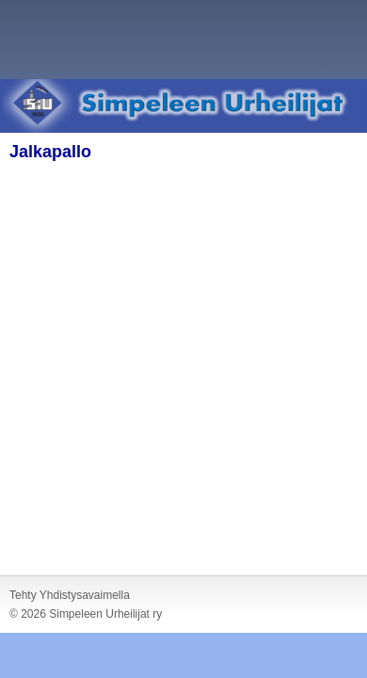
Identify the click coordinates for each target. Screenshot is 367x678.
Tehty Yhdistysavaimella (69, 595)
